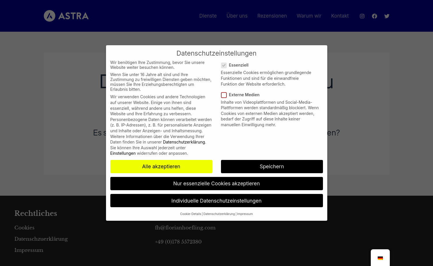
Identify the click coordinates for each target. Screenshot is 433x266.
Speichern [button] (272, 162)
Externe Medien (242, 89)
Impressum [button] (245, 209)
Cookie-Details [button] (190, 209)
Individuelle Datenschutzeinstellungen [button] (216, 196)
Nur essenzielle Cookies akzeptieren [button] (216, 179)
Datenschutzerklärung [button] (219, 209)
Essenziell (236, 60)
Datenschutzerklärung (184, 137)
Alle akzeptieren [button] (161, 162)
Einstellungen (123, 148)
